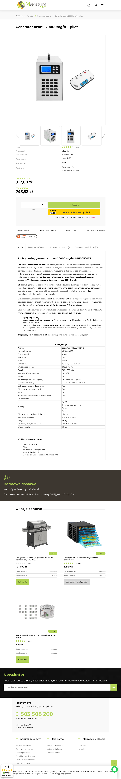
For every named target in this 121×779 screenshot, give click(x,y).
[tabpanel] (60, 355)
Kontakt (81, 749)
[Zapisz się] (113, 687)
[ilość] (34, 205)
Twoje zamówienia (55, 745)
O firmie (81, 745)
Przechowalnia (53, 752)
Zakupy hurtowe (23, 763)
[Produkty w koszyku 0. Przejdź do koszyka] (89, 5)
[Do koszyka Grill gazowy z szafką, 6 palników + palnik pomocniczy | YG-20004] (22, 582)
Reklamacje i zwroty (25, 749)
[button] (17, 136)
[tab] (21, 247)
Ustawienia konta (54, 749)
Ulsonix (65, 151)
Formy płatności (23, 752)
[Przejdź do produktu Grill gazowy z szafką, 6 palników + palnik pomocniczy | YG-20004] (36, 538)
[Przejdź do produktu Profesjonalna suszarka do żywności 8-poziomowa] (84, 538)
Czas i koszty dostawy (25, 756)
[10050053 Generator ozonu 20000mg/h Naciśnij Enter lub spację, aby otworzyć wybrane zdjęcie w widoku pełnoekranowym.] (60, 80)
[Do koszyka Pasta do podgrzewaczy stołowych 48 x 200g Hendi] (22, 659)
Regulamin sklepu (24, 745)
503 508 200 (36, 714)
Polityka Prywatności (25, 760)
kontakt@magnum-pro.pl (29, 718)
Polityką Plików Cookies (78, 771)
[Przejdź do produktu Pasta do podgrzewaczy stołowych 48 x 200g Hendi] (36, 615)
